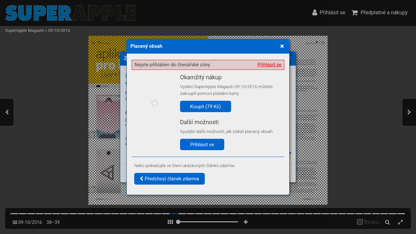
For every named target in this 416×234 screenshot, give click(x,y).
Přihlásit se (269, 65)
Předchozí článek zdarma (169, 179)
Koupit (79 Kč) (205, 107)
